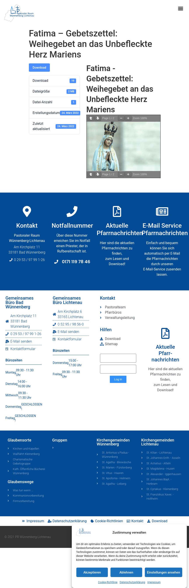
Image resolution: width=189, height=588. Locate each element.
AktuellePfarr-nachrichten (165, 353)
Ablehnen (126, 572)
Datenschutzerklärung (132, 582)
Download (39, 67)
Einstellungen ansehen (163, 572)
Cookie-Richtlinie (107, 582)
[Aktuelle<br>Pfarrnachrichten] (117, 214)
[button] (181, 8)
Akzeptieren (92, 572)
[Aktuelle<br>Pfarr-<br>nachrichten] (165, 333)
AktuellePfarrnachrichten (120, 232)
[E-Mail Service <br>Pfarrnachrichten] (163, 211)
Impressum (154, 582)
